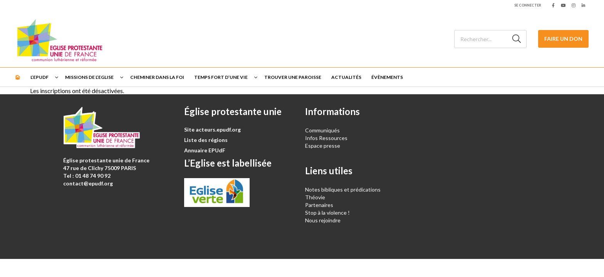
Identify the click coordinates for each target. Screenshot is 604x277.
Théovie (315, 197)
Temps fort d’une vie (221, 77)
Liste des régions (206, 140)
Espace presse (322, 145)
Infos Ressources (327, 138)
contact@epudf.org (88, 183)
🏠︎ (17, 77)
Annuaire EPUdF (204, 150)
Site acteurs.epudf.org (212, 129)
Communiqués (322, 130)
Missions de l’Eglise (89, 77)
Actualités (346, 77)
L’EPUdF (39, 77)
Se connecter (527, 5)
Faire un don (563, 38)
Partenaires (319, 205)
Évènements (387, 77)
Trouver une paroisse (292, 77)
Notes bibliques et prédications (343, 189)
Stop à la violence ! (327, 212)
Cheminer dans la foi (157, 77)
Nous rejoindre (323, 220)
